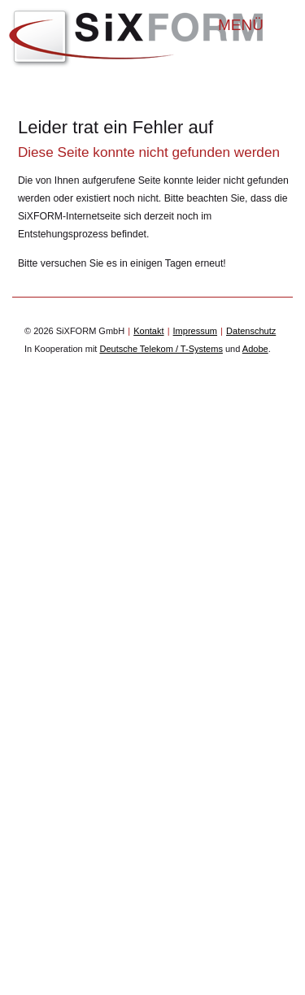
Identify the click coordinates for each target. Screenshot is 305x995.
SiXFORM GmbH (136, 38)
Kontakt (148, 331)
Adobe (255, 349)
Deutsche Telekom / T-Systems (160, 349)
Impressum (195, 331)
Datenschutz (251, 331)
